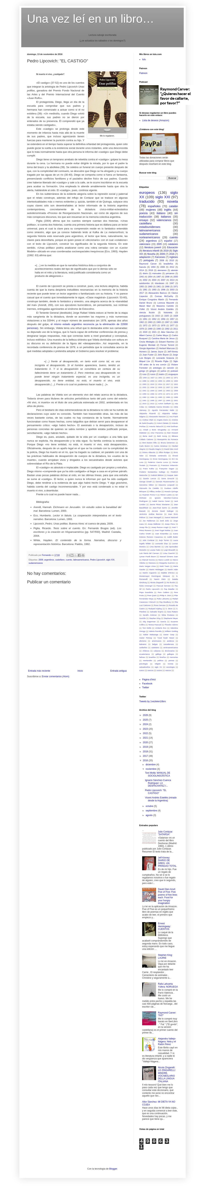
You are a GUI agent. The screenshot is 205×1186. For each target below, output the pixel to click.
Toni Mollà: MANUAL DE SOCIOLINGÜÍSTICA (157, 774)
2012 (172, 267)
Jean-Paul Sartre (159, 508)
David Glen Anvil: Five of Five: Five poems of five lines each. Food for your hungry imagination (167, 896)
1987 (158, 276)
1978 (141, 329)
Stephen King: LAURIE (165, 956)
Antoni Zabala (162, 423)
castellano (60, 560)
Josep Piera (170, 524)
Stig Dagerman (149, 621)
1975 (176, 394)
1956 (163, 319)
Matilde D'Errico (167, 573)
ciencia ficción (147, 312)
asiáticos (170, 641)
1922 (176, 384)
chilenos (146, 651)
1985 (160, 397)
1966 (152, 394)
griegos (152, 371)
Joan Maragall (155, 517)
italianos (166, 216)
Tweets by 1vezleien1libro (152, 701)
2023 (146, 729)
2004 (154, 280)
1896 (160, 381)
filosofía (151, 254)
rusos (152, 374)
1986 (168, 397)
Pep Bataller (169, 589)
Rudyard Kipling (155, 609)
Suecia (163, 621)
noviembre (151, 769)
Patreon (143, 73)
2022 (152, 403)
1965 (158, 322)
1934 (152, 387)
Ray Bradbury (165, 602)
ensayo (143, 220)
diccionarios (170, 651)
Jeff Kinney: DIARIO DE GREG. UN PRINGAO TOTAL (167, 861)
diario (145, 273)
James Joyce (157, 351)
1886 (144, 381)
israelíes (152, 657)
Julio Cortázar (149, 540)
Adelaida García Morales (158, 407)
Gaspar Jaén (172, 475)
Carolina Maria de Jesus (163, 338)
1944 (152, 391)
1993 (154, 289)
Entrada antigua (118, 670)
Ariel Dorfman (172, 426)
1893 (152, 381)
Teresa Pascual (154, 625)
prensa (171, 660)
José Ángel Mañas (162, 530)
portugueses (145, 316)
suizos (159, 670)
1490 (145, 378)
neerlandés (147, 660)
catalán (173, 206)
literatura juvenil (152, 247)
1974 (168, 394)
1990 (158, 329)
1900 (176, 381)
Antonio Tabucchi (156, 426)
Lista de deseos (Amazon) (155, 120)
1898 (168, 381)
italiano (161, 213)
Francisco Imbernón (169, 465)
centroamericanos (170, 647)
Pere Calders (163, 592)
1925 (166, 316)
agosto (149, 815)
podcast (174, 371)
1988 (176, 397)
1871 (176, 378)
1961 (158, 286)
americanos (156, 641)
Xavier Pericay (145, 638)
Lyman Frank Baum (147, 556)
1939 (176, 387)
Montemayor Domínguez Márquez (154, 576)
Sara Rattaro (172, 612)
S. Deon (169, 609)
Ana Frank (173, 416)
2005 (159, 244)
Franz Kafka (148, 469)
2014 (141, 270)
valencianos (164, 220)
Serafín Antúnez (150, 615)
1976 (163, 325)
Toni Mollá (146, 628)
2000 (175, 276)
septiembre (152, 810)
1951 (145, 319)
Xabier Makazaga (150, 634)
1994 (153, 267)
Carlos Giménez (160, 446)
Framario (153, 465)
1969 (175, 322)
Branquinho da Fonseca (167, 439)
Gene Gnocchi (167, 478)
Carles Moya (162, 335)
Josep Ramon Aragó (159, 527)
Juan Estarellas (161, 534)
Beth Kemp (162, 436)
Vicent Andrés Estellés (162, 309)
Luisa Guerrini (169, 553)
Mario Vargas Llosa (147, 566)
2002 (145, 280)
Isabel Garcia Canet (161, 501)
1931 (144, 387)
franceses (160, 257)
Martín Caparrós (149, 573)
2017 (141, 293)
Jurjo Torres (164, 540)
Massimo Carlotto (165, 306)
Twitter (145, 687)
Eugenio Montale (147, 345)
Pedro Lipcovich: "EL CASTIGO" (156, 791)
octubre (150, 806)
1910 (152, 384)
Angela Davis (162, 420)
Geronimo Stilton (146, 485)
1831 (160, 378)
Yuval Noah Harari (165, 638)
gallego (158, 654)
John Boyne (163, 355)
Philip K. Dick (165, 595)
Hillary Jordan (155, 491)
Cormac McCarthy (164, 296)
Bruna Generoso (168, 443)
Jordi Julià (164, 521)
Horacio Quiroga (171, 491)
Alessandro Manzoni (157, 416)
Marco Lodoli (163, 560)
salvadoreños (144, 667)
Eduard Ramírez (166, 342)
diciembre (151, 764)
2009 (40, 560)
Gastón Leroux (149, 478)
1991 (144, 400)
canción (170, 368)
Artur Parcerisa (156, 433)
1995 (152, 400)
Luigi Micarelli (169, 550)
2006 (162, 267)
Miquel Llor (144, 361)
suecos (150, 670)
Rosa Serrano (160, 605)
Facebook (147, 683)
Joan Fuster (148, 355)
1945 (160, 391)
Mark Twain (164, 566)
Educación (172, 247)
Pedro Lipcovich (97, 560)
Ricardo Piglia (161, 361)
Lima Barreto (155, 547)
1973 (154, 325)
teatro (162, 374)
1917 (168, 384)
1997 (160, 400)
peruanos (170, 273)
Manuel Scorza (148, 560)
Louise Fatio (155, 550)
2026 (146, 715)
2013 (172, 280)
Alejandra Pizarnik (147, 413)
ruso (144, 374)
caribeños (143, 647)
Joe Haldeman (149, 521)
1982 (144, 397)
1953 (168, 391)
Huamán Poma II (149, 495)
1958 (176, 391)
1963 (150, 322)
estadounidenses (149, 226)
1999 (168, 400)
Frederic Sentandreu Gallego (152, 472)
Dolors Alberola (148, 452)
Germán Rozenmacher (165, 482)
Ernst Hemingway (160, 459)
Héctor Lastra (166, 495)
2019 (166, 250)
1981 (145, 289)
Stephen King (154, 618)
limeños (163, 657)
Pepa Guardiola (146, 592)
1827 (152, 378)
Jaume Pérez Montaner (160, 504)
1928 (175, 316)
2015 (144, 403)
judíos (163, 371)
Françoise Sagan (166, 469)
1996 (163, 289)
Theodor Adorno (171, 625)
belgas (155, 644)
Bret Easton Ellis (149, 443)
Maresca (152, 563)
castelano (155, 647)
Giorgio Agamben (147, 348)
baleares (142, 644)
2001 (176, 400)
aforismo (142, 641)
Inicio (80, 670)
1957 (172, 319)
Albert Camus (145, 335)
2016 (171, 254)
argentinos (49, 560)
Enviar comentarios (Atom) (55, 676)
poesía (143, 213)
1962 (141, 322)
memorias (174, 657)
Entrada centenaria (158, 456)
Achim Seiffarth (164, 403)
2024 (146, 724)
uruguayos (173, 374)
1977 (172, 325)
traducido (147, 201)
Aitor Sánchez (167, 332)
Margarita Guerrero (167, 563)
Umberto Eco (160, 628)
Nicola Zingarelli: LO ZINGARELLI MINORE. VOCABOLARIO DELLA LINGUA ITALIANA (166, 1074)
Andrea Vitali (147, 420)
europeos (147, 193)
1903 (144, 384)
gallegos (170, 654)
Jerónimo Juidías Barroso (150, 514)
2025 (146, 719)
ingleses (173, 257)
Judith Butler (172, 537)
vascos (168, 670)
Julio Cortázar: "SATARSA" (165, 833)
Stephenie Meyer (171, 618)
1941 (144, 391)
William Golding (171, 631)
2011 (175, 329)
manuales (156, 273)
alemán (174, 270)
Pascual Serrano (163, 586)
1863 (168, 378)
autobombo (144, 283)
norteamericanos (149, 237)
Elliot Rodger (164, 452)
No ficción (171, 582)
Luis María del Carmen (149, 553)
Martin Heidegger (156, 569)
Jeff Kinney (172, 351)
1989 (150, 329)
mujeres (151, 209)
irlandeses (159, 283)
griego (142, 371)
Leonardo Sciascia (165, 358)
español (168, 240)
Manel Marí (145, 306)
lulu (144, 59)
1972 (145, 325)
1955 (141, 286)
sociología (170, 667)
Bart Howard (172, 433)
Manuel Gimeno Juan (169, 556)
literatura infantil (151, 250)
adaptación (145, 257)
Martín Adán (173, 569)
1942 (141, 276)
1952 (154, 319)
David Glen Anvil (171, 449)
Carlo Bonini (144, 446)
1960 (150, 286)
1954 (150, 276)
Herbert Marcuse (167, 348)
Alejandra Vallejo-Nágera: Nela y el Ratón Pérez (167, 1041)
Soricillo (142, 618)
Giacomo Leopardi (166, 485)
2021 (154, 332)
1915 (157, 316)
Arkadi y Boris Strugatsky (154, 430)
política (160, 660)
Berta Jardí (148, 436)
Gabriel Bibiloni (157, 475)
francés (142, 267)
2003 (172, 289)
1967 (167, 322)
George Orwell (145, 482)
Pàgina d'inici (149, 679)
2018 (150, 270)
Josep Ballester (154, 524)
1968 (167, 286)
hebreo (142, 657)
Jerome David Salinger (163, 511)
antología (157, 368)
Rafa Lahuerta (163, 599)
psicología (143, 664)
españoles (154, 206)
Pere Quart (151, 595)
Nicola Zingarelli (157, 582)
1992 (167, 329)
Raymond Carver (148, 264)
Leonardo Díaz (161, 543)
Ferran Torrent (167, 345)
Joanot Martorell (171, 517)
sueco (141, 670)
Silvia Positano (167, 615)
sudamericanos (36, 563)
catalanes (173, 244)
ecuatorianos (144, 654)
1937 (168, 387)
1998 (167, 276)
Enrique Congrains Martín (151, 299)
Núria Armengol (145, 586)
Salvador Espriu (156, 612)
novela (172, 201)
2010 (171, 260)
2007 (163, 280)
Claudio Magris (155, 449)
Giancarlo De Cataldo (149, 488)
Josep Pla (143, 527)
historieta (168, 312)
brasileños (168, 264)
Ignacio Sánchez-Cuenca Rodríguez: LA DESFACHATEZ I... (158, 783)
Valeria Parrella (155, 631)
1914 (160, 384)
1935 (160, 387)
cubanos (157, 651)
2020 (145, 332)
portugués (149, 260)
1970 (160, 394)
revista (170, 664)
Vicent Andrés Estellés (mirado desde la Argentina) (161, 799)
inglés (167, 209)
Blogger (113, 1168)
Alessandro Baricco (158, 293)
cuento (69, 560)
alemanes (162, 270)
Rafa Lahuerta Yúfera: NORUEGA (168, 985)
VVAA (142, 309)
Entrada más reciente (39, 670)
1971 (175, 286)
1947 (171, 283)
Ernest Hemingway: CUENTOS (164, 926)
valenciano (144, 244)
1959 (144, 394)
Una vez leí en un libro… (90, 18)
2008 (162, 260)
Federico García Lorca (158, 462)
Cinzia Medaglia (147, 342)
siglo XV (158, 667)
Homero (143, 351)
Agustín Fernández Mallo (163, 410)
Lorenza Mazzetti (165, 303)
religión (158, 664)
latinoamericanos (81, 560)
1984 (152, 397)
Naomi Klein (160, 579)
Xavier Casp (168, 634)
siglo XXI (110, 560)
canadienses (168, 644)
